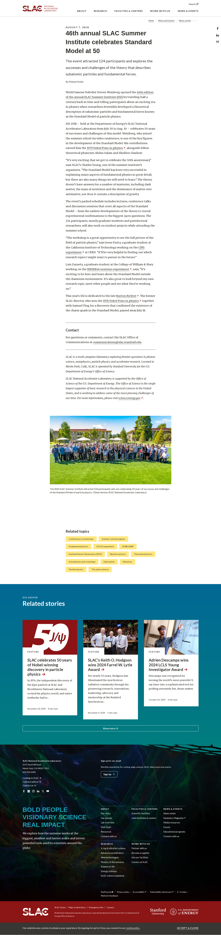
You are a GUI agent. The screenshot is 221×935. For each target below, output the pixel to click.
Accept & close (187, 927)
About (105, 809)
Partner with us (139, 848)
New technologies (110, 857)
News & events (172, 809)
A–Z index (182, 892)
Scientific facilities (141, 813)
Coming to (32, 778)
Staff (107, 892)
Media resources (171, 822)
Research (107, 844)
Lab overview (107, 822)
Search (194, 4)
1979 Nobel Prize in (106, 148)
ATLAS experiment (105, 546)
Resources (106, 831)
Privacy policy (123, 892)
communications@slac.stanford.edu (117, 342)
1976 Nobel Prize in (122, 300)
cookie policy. (133, 927)
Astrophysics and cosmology (82, 561)
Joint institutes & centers (144, 818)
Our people (106, 818)
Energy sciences (109, 871)
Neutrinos (127, 561)
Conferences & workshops (81, 538)
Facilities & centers (144, 809)
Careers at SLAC (140, 862)
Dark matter (109, 561)
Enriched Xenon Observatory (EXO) (85, 554)
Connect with (32, 781)
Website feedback (109, 895)
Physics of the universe (112, 862)
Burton (127, 296)
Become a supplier (140, 853)
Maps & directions (77, 907)
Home (151, 20)
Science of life (108, 866)
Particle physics (76, 569)
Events (166, 827)
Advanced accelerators (112, 853)
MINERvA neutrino (109, 269)
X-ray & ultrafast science (113, 848)
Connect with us (109, 836)
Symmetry (174, 818)
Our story (106, 813)
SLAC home (59, 907)
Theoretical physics (143, 554)
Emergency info (96, 907)
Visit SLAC (106, 827)
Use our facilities (140, 857)
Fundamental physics (78, 546)
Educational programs (174, 831)
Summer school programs (113, 538)
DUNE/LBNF (128, 546)
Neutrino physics (118, 554)
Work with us (141, 844)
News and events (166, 20)
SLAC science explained (112, 875)
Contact (29, 785)
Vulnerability (162, 892)
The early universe (100, 569)
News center (185, 20)
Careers (110, 907)
